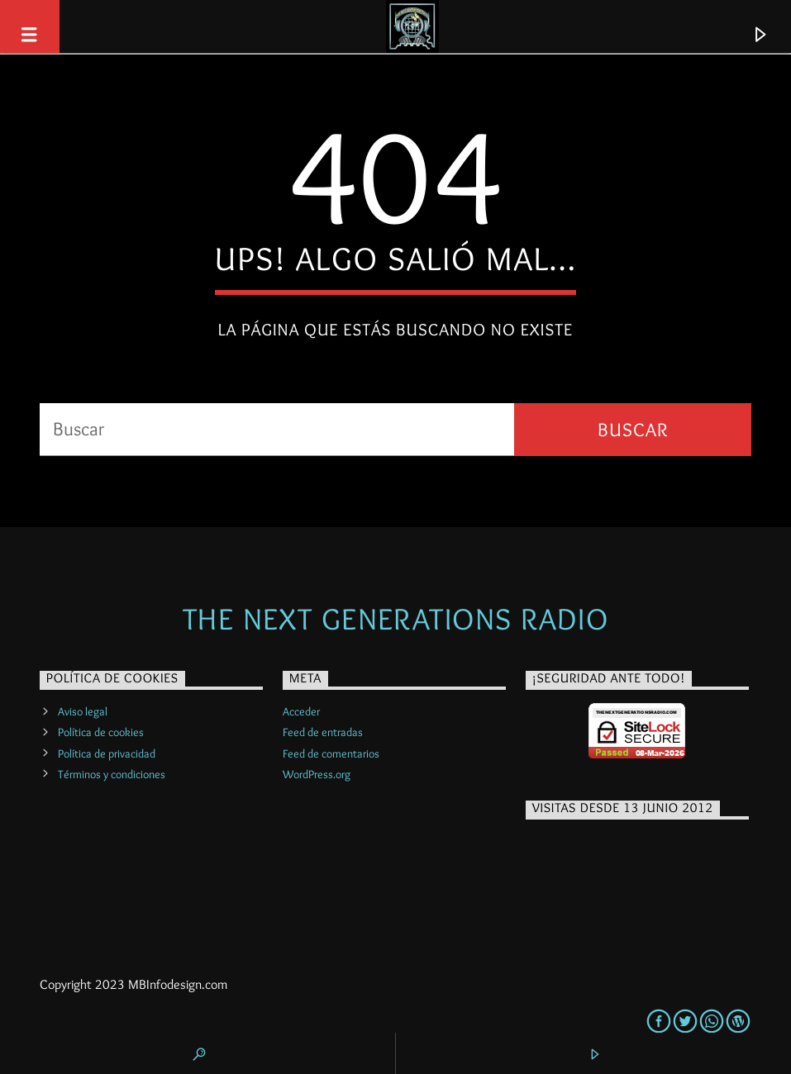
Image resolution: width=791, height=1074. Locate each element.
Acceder (301, 711)
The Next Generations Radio (395, 618)
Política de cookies (101, 732)
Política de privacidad (106, 753)
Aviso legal (82, 711)
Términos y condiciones (111, 774)
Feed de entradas (323, 732)
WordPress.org (316, 774)
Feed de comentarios (331, 753)
